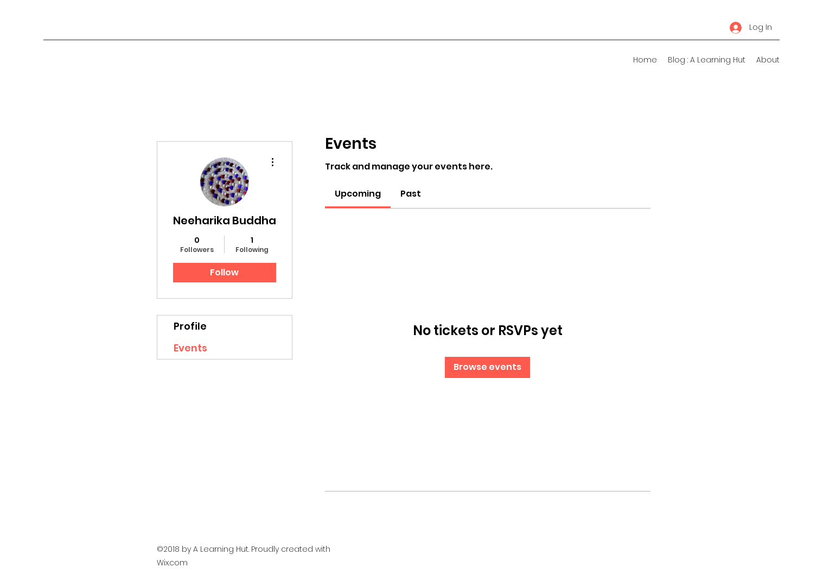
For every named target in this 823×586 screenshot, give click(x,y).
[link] (358, 193)
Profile (190, 326)
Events (190, 348)
